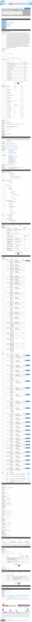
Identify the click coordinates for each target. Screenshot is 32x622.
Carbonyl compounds (12, 153)
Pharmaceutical (13, 221)
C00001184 (9, 514)
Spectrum (23, 264)
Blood (11, 211)
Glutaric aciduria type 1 (15, 178)
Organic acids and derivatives (11, 143)
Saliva (11, 208)
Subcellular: (10, 204)
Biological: (10, 188)
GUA (8, 517)
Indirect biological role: (10, 214)
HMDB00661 (9, 503)
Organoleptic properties (15, 14)
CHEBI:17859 (20, 167)
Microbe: (12, 192)
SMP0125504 (22, 561)
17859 (8, 498)
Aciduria (12, 175)
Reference (27, 541)
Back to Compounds (27, 8)
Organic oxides (11, 151)
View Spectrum (28, 260)
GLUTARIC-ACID (10, 511)
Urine (11, 210)
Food (9, 187)
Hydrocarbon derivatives (13, 152)
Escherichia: (14, 193)
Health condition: (11, 173)
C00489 (16, 168)
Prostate (12, 203)
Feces (11, 209)
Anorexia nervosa (13, 174)
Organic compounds (10, 142)
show (7, 587)
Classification (16, 11)
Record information (4, 11)
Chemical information (11, 11)
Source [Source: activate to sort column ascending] (25, 62)
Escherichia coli (16, 195)
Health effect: (9, 171)
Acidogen (10, 216)
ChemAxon (22, 89)
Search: (24, 60)
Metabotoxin (10, 217)
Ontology (20, 11)
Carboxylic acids (11, 150)
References (20, 14)
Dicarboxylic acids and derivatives (12, 146)
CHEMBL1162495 (10, 487)
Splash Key (16, 259)
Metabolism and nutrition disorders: (16, 176)
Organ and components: (12, 201)
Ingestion (12, 183)
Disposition (3, 180)
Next (21, 83)
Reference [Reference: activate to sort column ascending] (25, 227)
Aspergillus (14, 191)
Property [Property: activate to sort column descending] (8, 227)
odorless (8, 578)
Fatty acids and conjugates (13, 149)
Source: (8, 184)
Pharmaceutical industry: (12, 220)
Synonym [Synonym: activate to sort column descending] (8, 62)
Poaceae (13, 197)
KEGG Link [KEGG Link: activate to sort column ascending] (27, 556)
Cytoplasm (12, 205)
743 (8, 492)
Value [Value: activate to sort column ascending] (16, 227)
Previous (16, 83)
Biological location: (9, 200)
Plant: (11, 196)
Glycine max (14, 198)
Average (20, 541)
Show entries (10, 60)
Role (2, 214)
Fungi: (11, 189)
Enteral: (10, 181)
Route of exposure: (9, 180)
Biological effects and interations (6, 14)
